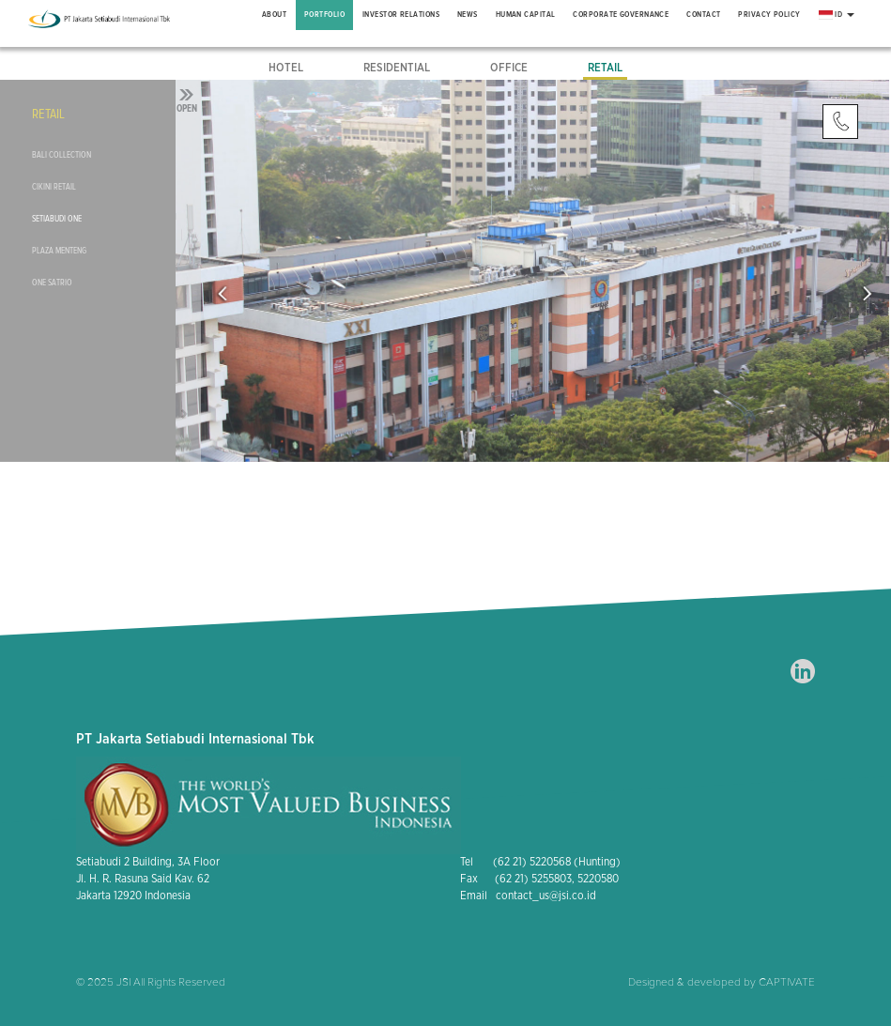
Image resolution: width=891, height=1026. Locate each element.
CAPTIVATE (787, 982)
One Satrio (52, 282)
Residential (396, 68)
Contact (703, 14)
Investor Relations (400, 14)
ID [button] (836, 14)
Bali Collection (61, 155)
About (274, 14)
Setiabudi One (57, 218)
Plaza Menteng (59, 250)
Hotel (286, 68)
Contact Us (841, 122)
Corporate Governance (620, 14)
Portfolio (324, 14)
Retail (605, 68)
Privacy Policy (769, 14)
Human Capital (526, 14)
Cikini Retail (54, 186)
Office (509, 68)
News (467, 14)
